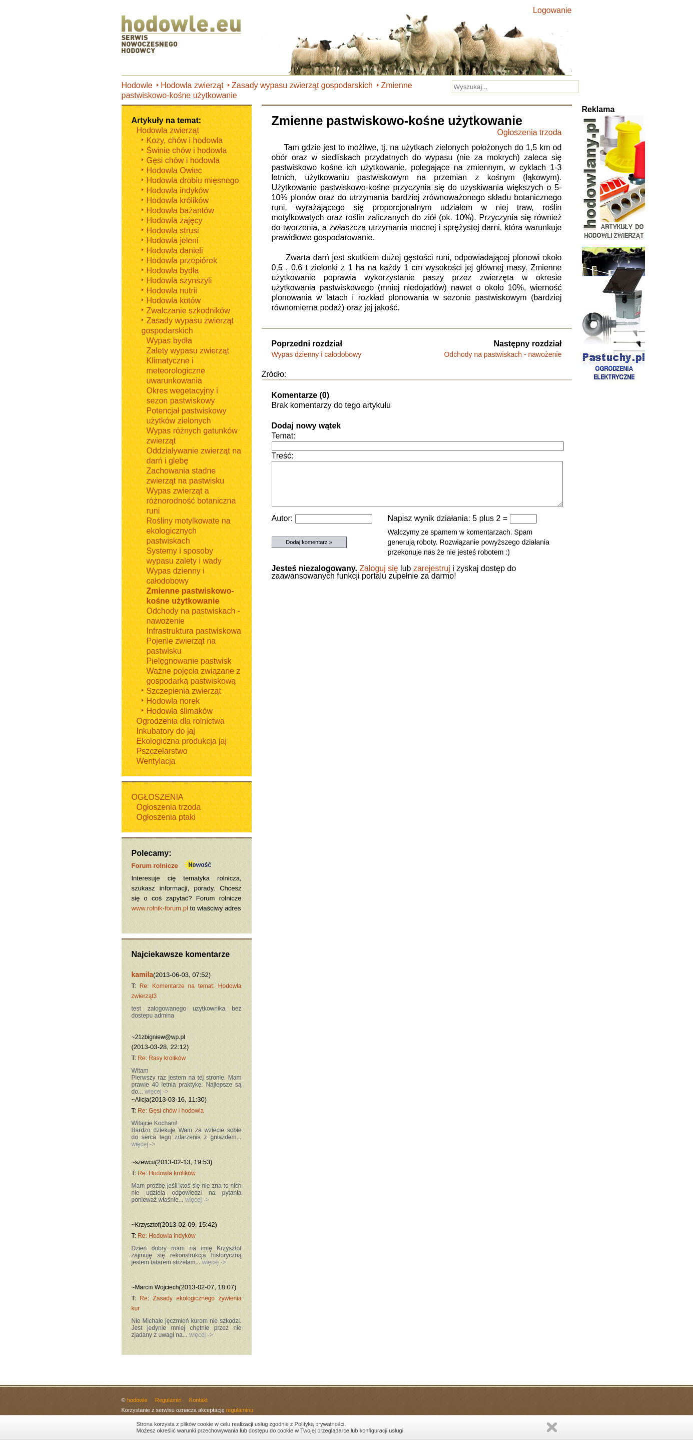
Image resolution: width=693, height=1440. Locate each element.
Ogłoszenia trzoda (529, 132)
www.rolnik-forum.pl (160, 908)
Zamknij (552, 1427)
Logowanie (552, 10)
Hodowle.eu (184, 35)
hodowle (137, 1400)
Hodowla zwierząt (192, 85)
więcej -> (156, 1091)
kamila (143, 975)
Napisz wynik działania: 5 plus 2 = (449, 518)
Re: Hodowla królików (166, 1173)
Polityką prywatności (320, 1424)
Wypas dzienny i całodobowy (317, 354)
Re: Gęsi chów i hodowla (171, 1110)
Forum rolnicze (155, 865)
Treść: (283, 455)
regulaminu (239, 1410)
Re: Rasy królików (162, 1058)
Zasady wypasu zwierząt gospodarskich (302, 85)
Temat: (284, 435)
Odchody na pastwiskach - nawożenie (502, 354)
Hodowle (137, 85)
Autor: (283, 518)
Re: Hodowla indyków (166, 1235)
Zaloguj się (378, 568)
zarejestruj (431, 568)
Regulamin (168, 1400)
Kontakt (198, 1400)
